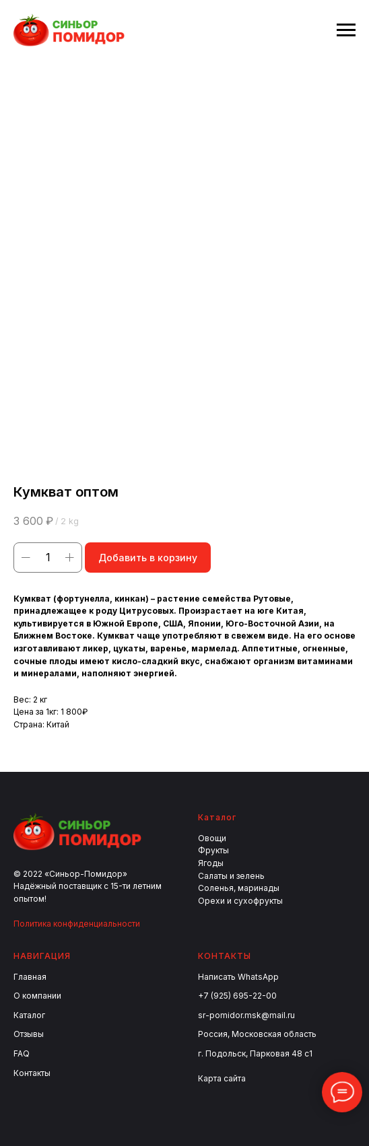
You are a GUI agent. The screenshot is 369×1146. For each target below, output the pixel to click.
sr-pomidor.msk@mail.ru (246, 1015)
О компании (37, 996)
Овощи (212, 838)
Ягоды (211, 863)
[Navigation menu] (346, 30)
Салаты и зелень (231, 876)
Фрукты (213, 850)
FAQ (21, 1053)
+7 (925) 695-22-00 (237, 996)
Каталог (29, 1015)
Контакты (32, 1073)
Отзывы (28, 1034)
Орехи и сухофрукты (240, 901)
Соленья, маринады (238, 888)
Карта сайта (222, 1078)
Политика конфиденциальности (76, 924)
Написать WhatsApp (238, 977)
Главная (29, 977)
